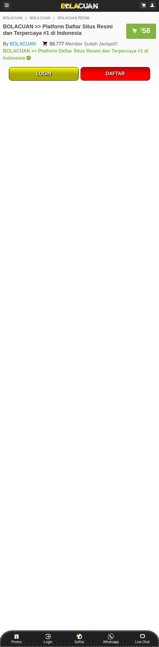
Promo (16, 638)
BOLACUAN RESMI (73, 18)
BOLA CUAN (40, 18)
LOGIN (43, 73)
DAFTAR (115, 73)
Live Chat (142, 638)
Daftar (79, 638)
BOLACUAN (12, 18)
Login (48, 638)
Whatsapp (111, 638)
